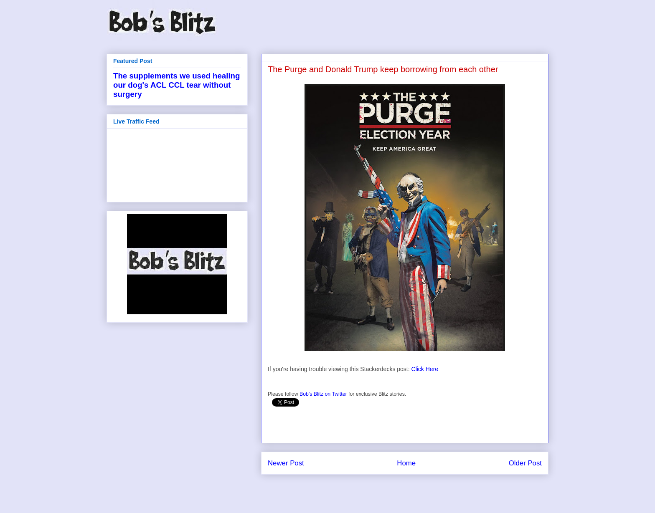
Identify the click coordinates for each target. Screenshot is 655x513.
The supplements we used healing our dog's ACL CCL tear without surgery (176, 85)
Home (406, 463)
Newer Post (286, 463)
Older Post (525, 463)
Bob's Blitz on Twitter (323, 394)
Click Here (425, 369)
